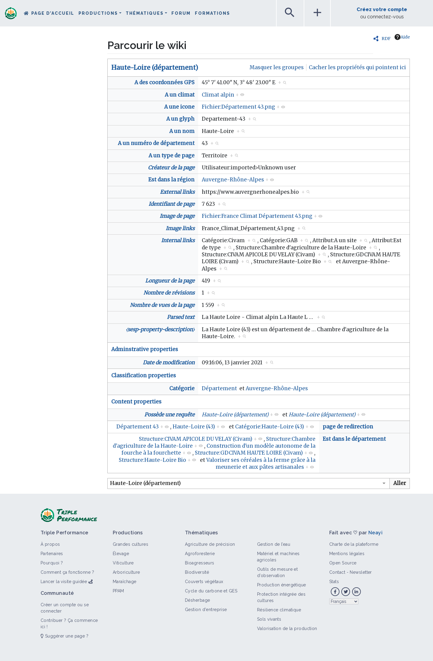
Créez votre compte (382, 9)
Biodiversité (197, 572)
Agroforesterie (200, 553)
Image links (180, 228)
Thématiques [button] (145, 13)
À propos (50, 544)
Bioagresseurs (199, 563)
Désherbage (197, 600)
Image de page (177, 216)
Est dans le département (354, 439)
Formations (212, 13)
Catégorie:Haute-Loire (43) (269, 426)
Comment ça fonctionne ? (67, 572)
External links (177, 192)
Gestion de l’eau (273, 544)
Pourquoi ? (52, 563)
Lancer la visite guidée (64, 581)
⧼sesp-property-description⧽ (160, 329)
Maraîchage (124, 581)
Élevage (121, 553)
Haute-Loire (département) (154, 67)
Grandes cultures (130, 544)
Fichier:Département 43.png (238, 106)
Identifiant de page (172, 204)
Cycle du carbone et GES (211, 590)
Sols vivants (269, 619)
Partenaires (52, 553)
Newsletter (361, 572)
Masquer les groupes (277, 67)
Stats (334, 581)
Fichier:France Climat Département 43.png (257, 216)
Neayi (375, 533)
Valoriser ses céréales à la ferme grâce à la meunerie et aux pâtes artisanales (260, 463)
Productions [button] (98, 13)
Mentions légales (346, 553)
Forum (181, 13)
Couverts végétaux (204, 581)
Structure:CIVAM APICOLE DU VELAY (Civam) (195, 439)
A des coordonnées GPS (164, 82)
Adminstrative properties (144, 349)
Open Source (343, 563)
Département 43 (137, 426)
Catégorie (182, 388)
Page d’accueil (52, 13)
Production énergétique (281, 584)
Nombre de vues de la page (162, 305)
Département (219, 388)
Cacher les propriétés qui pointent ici (357, 67)
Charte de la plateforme (353, 544)
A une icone (179, 106)
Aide (402, 37)
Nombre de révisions (169, 292)
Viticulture (123, 563)
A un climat (180, 94)
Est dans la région (171, 179)
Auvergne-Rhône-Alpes (233, 179)
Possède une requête (169, 414)
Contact (337, 572)
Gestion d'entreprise (206, 609)
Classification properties (143, 375)
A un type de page (172, 155)
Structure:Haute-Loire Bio (152, 460)
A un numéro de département (156, 143)
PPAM (118, 590)
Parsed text (181, 317)
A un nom (182, 131)
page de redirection (348, 426)
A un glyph (180, 119)
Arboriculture (126, 572)
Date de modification (169, 362)
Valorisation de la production (287, 628)
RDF (386, 38)
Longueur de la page (170, 280)
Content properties (136, 401)
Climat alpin (218, 94)
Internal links (178, 240)
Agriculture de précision (210, 544)
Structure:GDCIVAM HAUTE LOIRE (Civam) (249, 452)
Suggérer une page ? (64, 636)
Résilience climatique (279, 609)
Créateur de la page (171, 167)
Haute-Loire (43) (194, 426)
